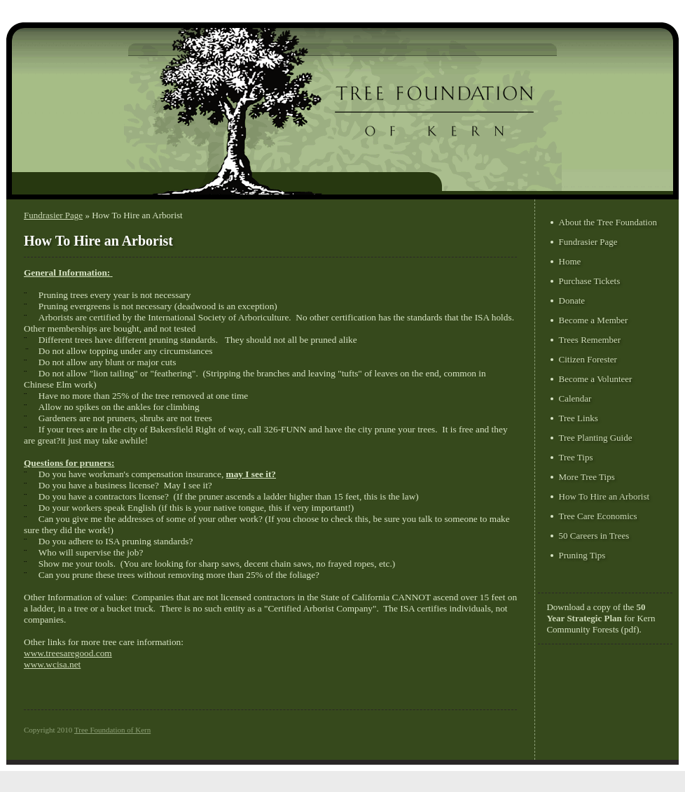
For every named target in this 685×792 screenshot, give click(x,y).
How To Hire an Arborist (604, 496)
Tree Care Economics (598, 516)
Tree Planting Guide (595, 437)
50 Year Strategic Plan (595, 612)
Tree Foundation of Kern (112, 730)
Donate (572, 300)
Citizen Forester (588, 359)
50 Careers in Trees (594, 535)
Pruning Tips (582, 555)
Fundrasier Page (53, 215)
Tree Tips (576, 457)
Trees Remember (590, 339)
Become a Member (593, 320)
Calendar (575, 398)
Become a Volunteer (595, 379)
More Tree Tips (587, 477)
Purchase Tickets (590, 281)
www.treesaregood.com (68, 653)
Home (570, 261)
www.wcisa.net (52, 664)
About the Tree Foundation (608, 222)
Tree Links (578, 418)
